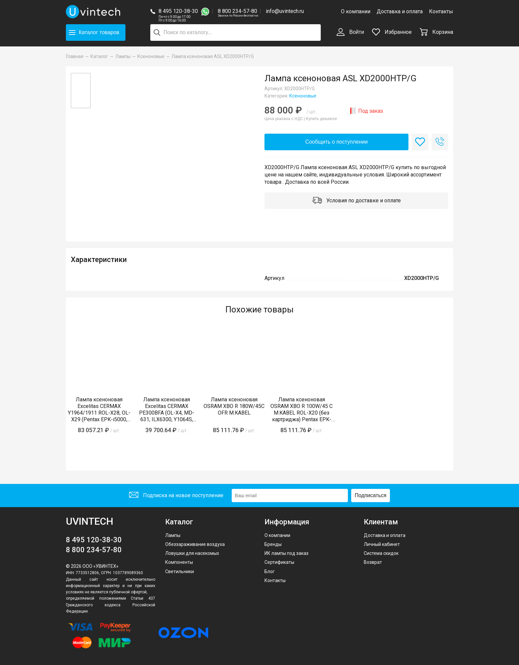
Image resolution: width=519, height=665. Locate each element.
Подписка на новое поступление (176, 496)
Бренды (273, 544)
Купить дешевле (321, 118)
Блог (269, 571)
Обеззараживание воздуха (195, 544)
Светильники (179, 571)
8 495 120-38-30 (178, 11)
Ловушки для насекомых (192, 553)
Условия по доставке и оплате (356, 201)
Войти (350, 32)
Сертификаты (279, 562)
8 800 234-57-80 (238, 11)
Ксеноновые (302, 96)
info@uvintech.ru (285, 11)
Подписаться (371, 495)
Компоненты (179, 562)
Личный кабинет (382, 544)
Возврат (373, 562)
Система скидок (381, 553)
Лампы (172, 535)
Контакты (441, 11)
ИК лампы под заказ (286, 553)
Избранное (392, 32)
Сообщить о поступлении (336, 142)
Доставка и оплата (400, 11)
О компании (355, 11)
